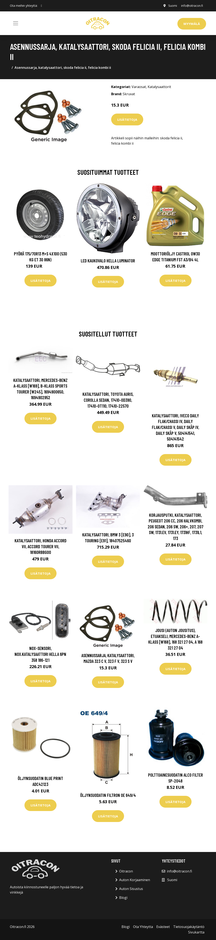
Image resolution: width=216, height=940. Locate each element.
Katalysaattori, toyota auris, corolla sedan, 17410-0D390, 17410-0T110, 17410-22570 (108, 399)
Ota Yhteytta (143, 926)
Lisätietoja (127, 119)
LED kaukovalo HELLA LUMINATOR (108, 260)
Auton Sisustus (131, 888)
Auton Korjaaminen (134, 880)
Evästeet (163, 926)
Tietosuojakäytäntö (188, 926)
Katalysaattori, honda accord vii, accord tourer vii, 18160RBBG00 (40, 546)
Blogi (123, 897)
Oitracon (126, 871)
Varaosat (139, 86)
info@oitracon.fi (192, 6)
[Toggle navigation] (15, 23)
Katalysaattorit (159, 86)
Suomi (172, 6)
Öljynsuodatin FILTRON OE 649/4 (108, 795)
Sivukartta (196, 932)
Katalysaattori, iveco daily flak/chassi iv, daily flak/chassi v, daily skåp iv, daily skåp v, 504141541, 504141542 (175, 427)
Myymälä (192, 24)
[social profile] (41, 6)
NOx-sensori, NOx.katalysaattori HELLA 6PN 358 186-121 (40, 654)
